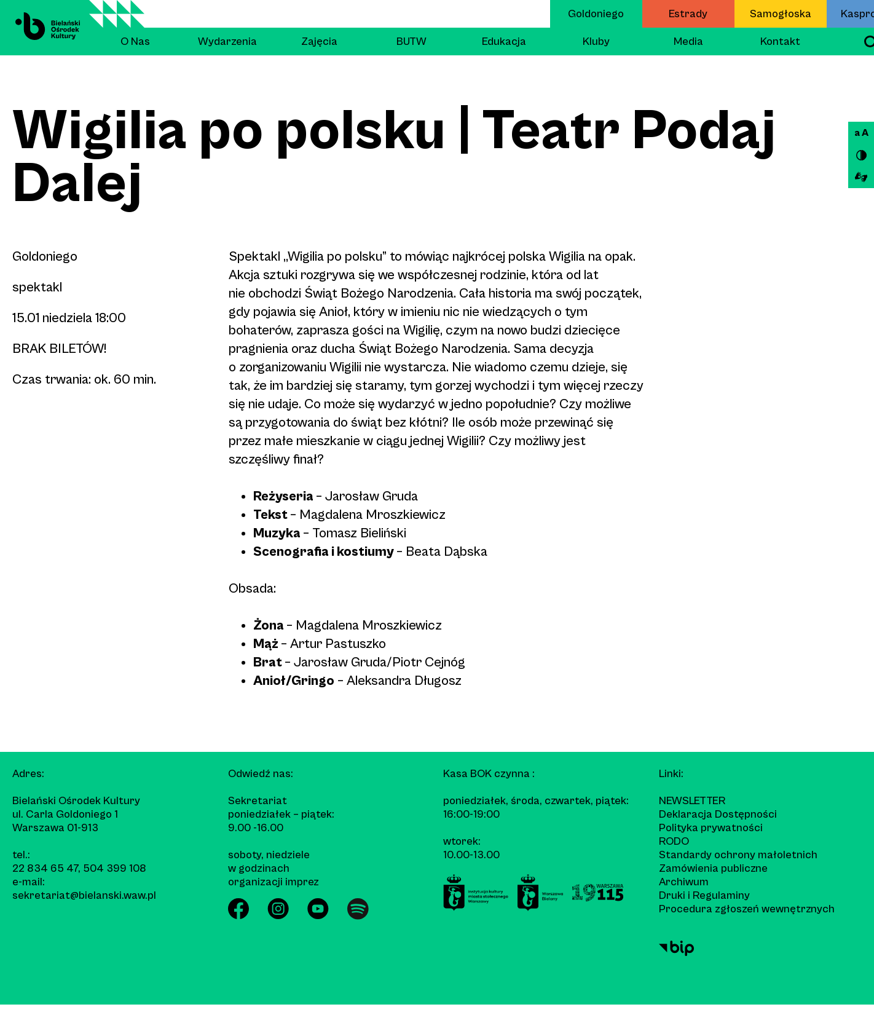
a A (861, 132)
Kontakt (780, 41)
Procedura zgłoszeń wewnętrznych (747, 909)
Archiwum (684, 881)
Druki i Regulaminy (704, 895)
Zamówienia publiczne (713, 868)
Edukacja (504, 41)
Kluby (596, 41)
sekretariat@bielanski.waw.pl (84, 895)
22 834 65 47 (45, 868)
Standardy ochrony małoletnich (738, 854)
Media (688, 41)
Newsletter (692, 800)
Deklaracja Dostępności (718, 814)
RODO (674, 841)
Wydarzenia (227, 41)
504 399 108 (114, 868)
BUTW (411, 41)
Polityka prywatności (711, 827)
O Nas (135, 41)
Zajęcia (319, 41)
